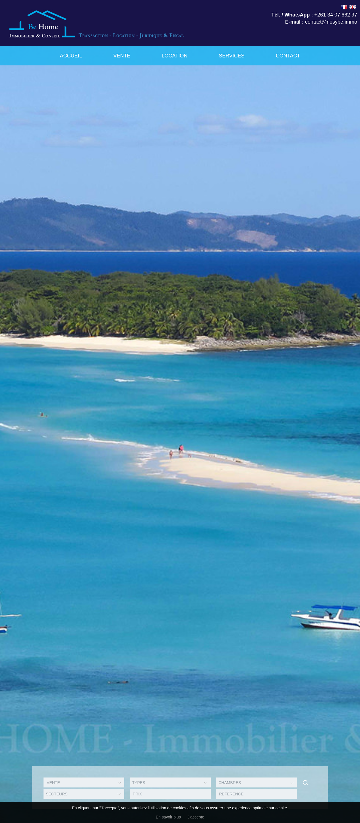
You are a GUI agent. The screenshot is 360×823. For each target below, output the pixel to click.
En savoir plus (168, 817)
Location (174, 56)
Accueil (71, 56)
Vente (121, 56)
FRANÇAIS (344, 7)
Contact (288, 56)
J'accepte (196, 817)
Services (232, 56)
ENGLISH (352, 7)
